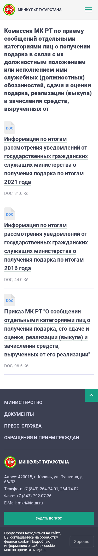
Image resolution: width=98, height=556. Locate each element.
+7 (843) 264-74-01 (40, 488)
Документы (19, 414)
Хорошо (81, 541)
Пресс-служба (23, 426)
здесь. (41, 550)
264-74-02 (69, 488)
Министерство (23, 402)
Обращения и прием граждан (41, 437)
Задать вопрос (49, 518)
